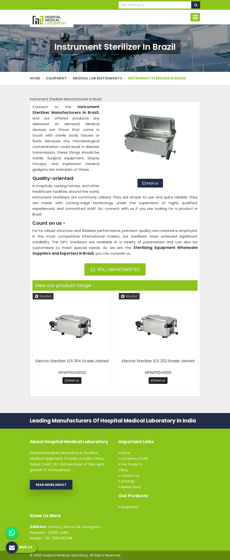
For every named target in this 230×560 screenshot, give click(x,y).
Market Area (130, 487)
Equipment (56, 78)
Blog (123, 470)
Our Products (130, 464)
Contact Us (129, 475)
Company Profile (133, 458)
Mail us (150, 183)
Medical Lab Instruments (97, 78)
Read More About (51, 484)
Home (35, 78)
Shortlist (43, 296)
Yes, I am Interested (115, 269)
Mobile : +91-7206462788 (51, 538)
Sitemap (127, 481)
